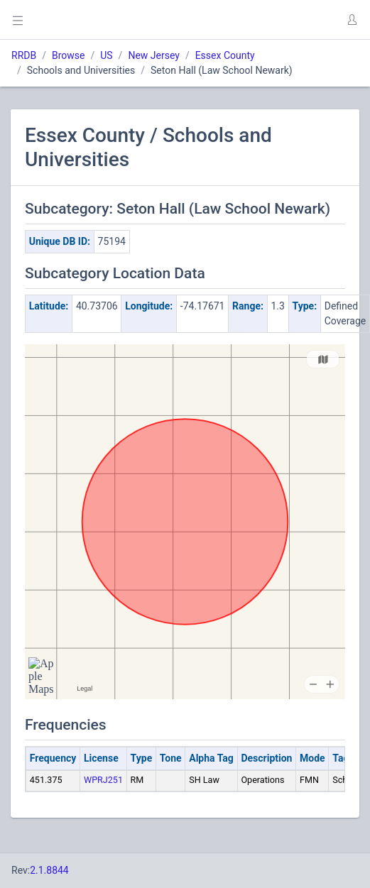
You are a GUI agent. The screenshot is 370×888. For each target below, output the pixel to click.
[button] (351, 20)
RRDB (23, 55)
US (106, 55)
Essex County (225, 55)
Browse (68, 55)
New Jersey (153, 55)
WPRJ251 (103, 779)
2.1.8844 (49, 870)
